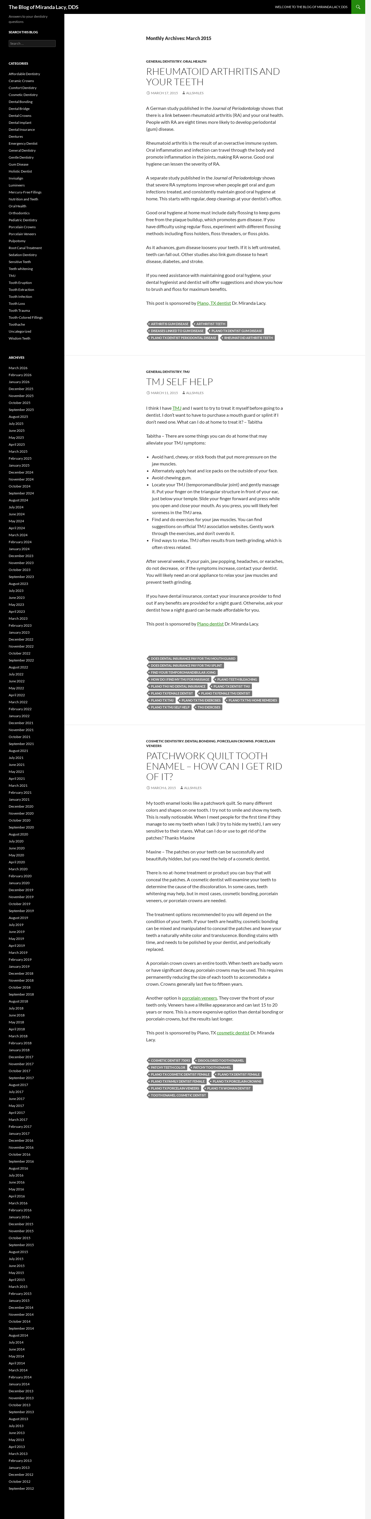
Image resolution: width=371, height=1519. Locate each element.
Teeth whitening (21, 269)
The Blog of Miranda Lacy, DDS (44, 7)
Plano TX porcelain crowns (237, 1081)
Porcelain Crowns (235, 741)
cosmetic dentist (233, 1032)
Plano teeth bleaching (237, 679)
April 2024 (17, 528)
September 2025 (21, 409)
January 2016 (19, 1217)
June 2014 (17, 1349)
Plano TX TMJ (162, 700)
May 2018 (16, 1022)
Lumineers (17, 185)
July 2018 (16, 1008)
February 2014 (20, 1377)
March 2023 (18, 618)
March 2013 (18, 1453)
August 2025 (18, 416)
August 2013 (18, 1419)
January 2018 (19, 1050)
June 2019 (17, 931)
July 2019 (16, 924)
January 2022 (19, 716)
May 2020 (16, 855)
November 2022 (21, 646)
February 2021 (20, 792)
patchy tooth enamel (212, 1067)
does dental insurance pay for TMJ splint (186, 665)
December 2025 (21, 389)
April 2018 (17, 1029)
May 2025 (16, 437)
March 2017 (18, 1119)
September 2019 (21, 911)
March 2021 (18, 785)
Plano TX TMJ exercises (201, 700)
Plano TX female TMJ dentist (225, 693)
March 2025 (18, 451)
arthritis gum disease (169, 324)
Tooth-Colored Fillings (26, 317)
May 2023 (16, 604)
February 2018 (20, 1043)
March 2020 (18, 869)
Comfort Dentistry (23, 88)
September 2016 (21, 1161)
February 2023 (20, 625)
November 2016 (21, 1147)
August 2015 (18, 1252)
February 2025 (20, 458)
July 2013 (16, 1426)
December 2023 (21, 556)
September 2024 (21, 493)
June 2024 (17, 514)
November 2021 (21, 730)
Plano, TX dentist (214, 303)
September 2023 (21, 576)
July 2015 (16, 1259)
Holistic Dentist (20, 171)
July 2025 (16, 423)
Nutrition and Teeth (23, 199)
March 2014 (18, 1370)
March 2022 (18, 702)
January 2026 (19, 382)
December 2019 (21, 890)
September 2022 (21, 660)
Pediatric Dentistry (23, 220)
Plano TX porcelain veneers (175, 1088)
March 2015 (18, 1286)
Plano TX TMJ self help (170, 707)
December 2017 (21, 1057)
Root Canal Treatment (25, 248)
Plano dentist (210, 623)
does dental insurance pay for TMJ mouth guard (193, 658)
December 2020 (21, 806)
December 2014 (21, 1307)
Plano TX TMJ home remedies (253, 700)
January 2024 (19, 549)
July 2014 (16, 1342)
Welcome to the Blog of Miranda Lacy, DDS (311, 7)
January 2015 (19, 1300)
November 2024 (21, 479)
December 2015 (21, 1224)
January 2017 (19, 1133)
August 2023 (18, 583)
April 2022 (17, 695)
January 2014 (19, 1384)
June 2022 (17, 681)
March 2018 (18, 1036)
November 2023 (21, 563)
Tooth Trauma (19, 310)
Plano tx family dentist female (178, 1081)
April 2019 (17, 945)
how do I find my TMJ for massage (180, 679)
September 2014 (21, 1328)
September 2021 (21, 744)
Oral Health (194, 61)
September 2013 (21, 1412)
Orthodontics (19, 213)
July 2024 (16, 507)
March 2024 (18, 535)
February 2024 (20, 542)
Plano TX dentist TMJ (232, 686)
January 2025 (19, 465)
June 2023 (17, 597)
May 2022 (16, 688)
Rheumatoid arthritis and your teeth (213, 76)
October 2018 (19, 987)
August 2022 (18, 667)
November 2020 (21, 813)
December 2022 (21, 639)
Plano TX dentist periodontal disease (183, 338)
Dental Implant (20, 122)
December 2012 (21, 1474)
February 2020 (20, 876)
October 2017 (19, 1071)
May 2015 (16, 1272)
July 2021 (16, 757)
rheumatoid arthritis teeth (248, 338)
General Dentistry (163, 61)
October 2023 (19, 570)
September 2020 (21, 827)
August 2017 (18, 1085)
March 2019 (18, 952)
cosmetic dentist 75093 (170, 1060)
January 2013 (19, 1467)
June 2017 (17, 1098)
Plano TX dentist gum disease (237, 331)
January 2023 (19, 632)
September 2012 (21, 1488)
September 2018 (21, 994)
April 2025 (17, 444)
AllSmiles (194, 93)
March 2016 (18, 1203)
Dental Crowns (20, 115)
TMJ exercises (209, 707)
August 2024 (18, 500)
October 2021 (19, 737)
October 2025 (19, 402)
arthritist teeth (211, 324)
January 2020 (19, 883)
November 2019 (21, 897)
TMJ (186, 371)
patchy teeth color (168, 1067)
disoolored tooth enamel (221, 1060)
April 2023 (17, 611)
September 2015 (21, 1245)
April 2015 (17, 1279)
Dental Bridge (19, 108)
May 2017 (16, 1105)
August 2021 (18, 750)
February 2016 (20, 1210)
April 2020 (17, 862)
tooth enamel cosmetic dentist (178, 1095)
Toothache (17, 324)
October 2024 (19, 486)
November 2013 (21, 1398)
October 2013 (19, 1405)
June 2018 (17, 1015)
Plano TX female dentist (172, 693)
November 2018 (21, 980)
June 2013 (17, 1433)
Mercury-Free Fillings (25, 192)
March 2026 (18, 368)
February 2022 (20, 709)
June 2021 (17, 764)
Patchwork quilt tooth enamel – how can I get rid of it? (214, 766)
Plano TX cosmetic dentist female (180, 1074)
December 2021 (21, 723)
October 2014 (19, 1321)
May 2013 (16, 1440)
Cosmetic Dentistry (164, 741)
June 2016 (17, 1182)
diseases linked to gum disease (177, 331)
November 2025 (21, 396)
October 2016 (19, 1154)
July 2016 (16, 1175)
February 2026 (20, 375)
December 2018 (21, 973)
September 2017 (21, 1078)
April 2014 (17, 1363)
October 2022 (19, 653)
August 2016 (18, 1168)
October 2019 (19, 904)
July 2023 (16, 590)
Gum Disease (18, 164)
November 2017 (21, 1064)
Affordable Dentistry (24, 74)
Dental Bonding (200, 741)
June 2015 (17, 1266)
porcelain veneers (199, 997)
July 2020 (16, 841)
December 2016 (21, 1140)
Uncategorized (20, 331)
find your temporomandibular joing (183, 672)
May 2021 (16, 771)
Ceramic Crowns (21, 81)
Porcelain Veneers (22, 234)
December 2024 (21, 472)
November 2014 (21, 1314)
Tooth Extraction (21, 289)
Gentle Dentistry (21, 157)
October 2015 (19, 1238)
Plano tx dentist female (239, 1074)
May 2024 (16, 521)
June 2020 (17, 848)
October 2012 (19, 1481)
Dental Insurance (22, 129)
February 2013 (20, 1460)
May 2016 (16, 1189)
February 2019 (20, 959)
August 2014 (18, 1335)
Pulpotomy (17, 241)
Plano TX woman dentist (229, 1088)
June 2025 (17, 430)
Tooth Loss (17, 303)
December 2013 (21, 1391)
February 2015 (20, 1293)
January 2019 (19, 966)
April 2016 (17, 1196)
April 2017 (17, 1112)
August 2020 (18, 834)
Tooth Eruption (20, 282)
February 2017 (20, 1126)
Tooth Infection (20, 296)
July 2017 (16, 1092)
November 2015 (21, 1231)
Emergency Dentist (23, 143)
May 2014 (16, 1356)
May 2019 (16, 938)
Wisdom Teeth (19, 338)
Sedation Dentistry (23, 255)
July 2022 (16, 674)
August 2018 (18, 1001)
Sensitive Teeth (20, 262)
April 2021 (17, 778)
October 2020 (19, 820)
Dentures (16, 136)
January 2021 (19, 799)
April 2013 (17, 1446)
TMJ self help (179, 381)
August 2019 (18, 918)
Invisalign (16, 178)
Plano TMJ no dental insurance (178, 686)
